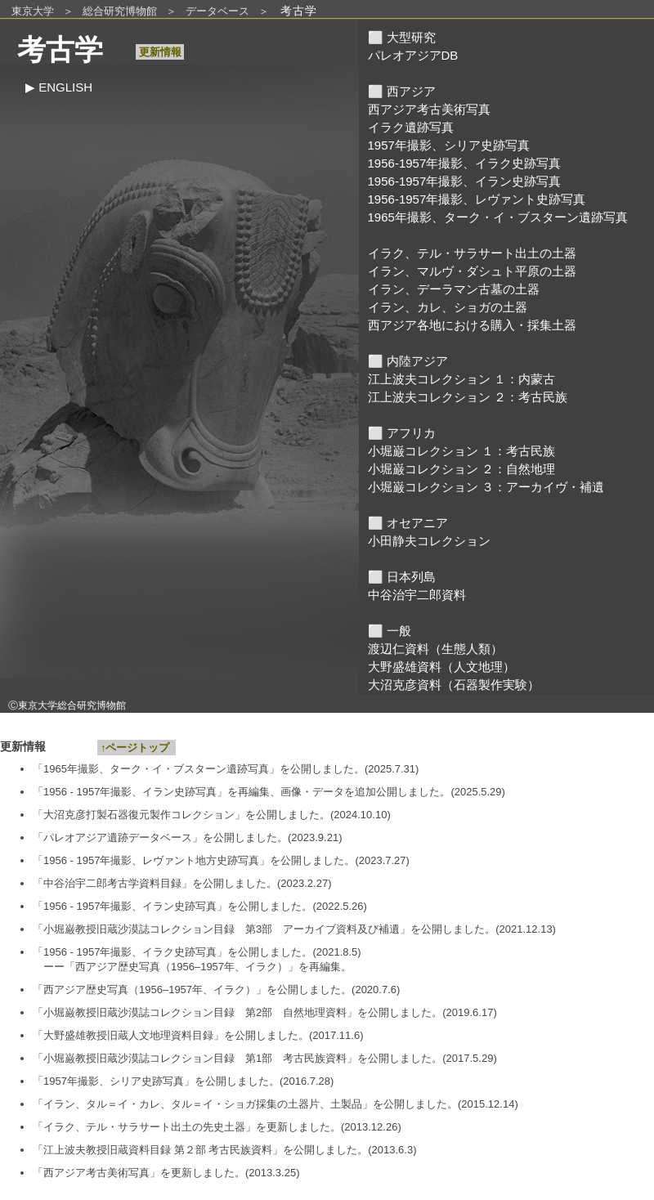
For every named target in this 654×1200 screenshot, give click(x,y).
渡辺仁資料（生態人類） (435, 649)
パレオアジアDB (413, 55)
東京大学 (32, 11)
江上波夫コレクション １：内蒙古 (461, 379)
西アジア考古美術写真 (429, 109)
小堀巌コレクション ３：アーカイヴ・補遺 (486, 487)
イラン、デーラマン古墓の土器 (454, 289)
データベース (217, 11)
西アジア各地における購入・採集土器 (472, 325)
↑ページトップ (136, 747)
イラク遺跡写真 (411, 127)
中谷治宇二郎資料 (417, 595)
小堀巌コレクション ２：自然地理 (461, 469)
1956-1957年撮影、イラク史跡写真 (465, 163)
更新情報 (160, 52)
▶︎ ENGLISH (58, 87)
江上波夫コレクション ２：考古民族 (467, 397)
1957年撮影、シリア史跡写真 (449, 145)
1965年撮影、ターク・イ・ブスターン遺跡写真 (498, 217)
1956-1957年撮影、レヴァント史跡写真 (477, 199)
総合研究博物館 (120, 11)
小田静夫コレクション (429, 541)
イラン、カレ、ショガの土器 (447, 307)
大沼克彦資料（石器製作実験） (454, 685)
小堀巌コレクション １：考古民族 (461, 451)
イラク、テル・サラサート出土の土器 (472, 253)
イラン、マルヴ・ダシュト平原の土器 (472, 271)
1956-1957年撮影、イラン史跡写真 (465, 181)
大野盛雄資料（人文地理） (441, 667)
